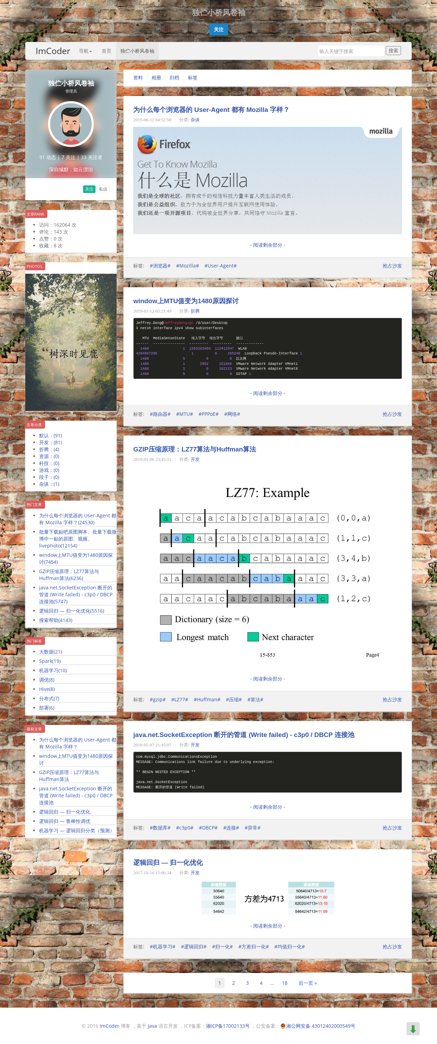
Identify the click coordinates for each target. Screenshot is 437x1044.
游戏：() (49, 470)
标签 (193, 77)
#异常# (253, 827)
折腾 (195, 311)
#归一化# (222, 946)
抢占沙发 (392, 265)
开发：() (50, 442)
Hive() (47, 689)
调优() (46, 679)
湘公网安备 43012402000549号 (320, 1026)
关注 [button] (89, 189)
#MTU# (184, 414)
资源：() (49, 456)
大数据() (50, 651)
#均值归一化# (289, 946)
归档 (174, 77)
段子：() (49, 477)
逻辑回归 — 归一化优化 (64, 811)
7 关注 (68, 157)
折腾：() (49, 449)
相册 (156, 77)
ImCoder (53, 50)
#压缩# (234, 699)
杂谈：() (49, 484)
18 (285, 983)
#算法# (255, 699)
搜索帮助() (55, 620)
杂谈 (195, 119)
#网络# (232, 414)
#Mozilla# (187, 265)
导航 (85, 50)
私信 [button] (103, 189)
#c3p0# (184, 827)
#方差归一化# (253, 946)
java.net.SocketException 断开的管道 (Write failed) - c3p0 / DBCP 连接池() (75, 594)
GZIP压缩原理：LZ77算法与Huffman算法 (69, 775)
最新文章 (34, 728)
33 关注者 (91, 157)
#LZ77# (179, 699)
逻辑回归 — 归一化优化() (71, 610)
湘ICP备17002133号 (228, 1026)
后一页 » (308, 983)
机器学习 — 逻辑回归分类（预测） (77, 830)
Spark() (50, 661)
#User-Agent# (220, 265)
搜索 (393, 50)
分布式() (49, 698)
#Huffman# (207, 699)
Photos (34, 266)
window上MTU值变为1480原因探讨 (185, 301)
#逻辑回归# (194, 946)
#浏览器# (160, 265)
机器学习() (53, 670)
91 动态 (47, 157)
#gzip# (158, 699)
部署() (46, 707)
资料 (138, 77)
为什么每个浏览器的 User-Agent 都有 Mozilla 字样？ (77, 743)
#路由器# (160, 414)
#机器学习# (162, 946)
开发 (195, 459)
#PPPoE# (209, 414)
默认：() (50, 435)
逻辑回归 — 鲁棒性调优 (64, 821)
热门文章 (34, 504)
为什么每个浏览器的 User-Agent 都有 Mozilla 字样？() (77, 519)
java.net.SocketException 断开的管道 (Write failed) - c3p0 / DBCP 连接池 (75, 795)
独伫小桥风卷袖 (137, 50)
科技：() (49, 463)
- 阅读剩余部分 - (267, 245)
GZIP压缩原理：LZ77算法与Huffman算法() (69, 574)
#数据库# (160, 827)
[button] (218, 29)
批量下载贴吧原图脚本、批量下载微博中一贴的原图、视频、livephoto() (78, 538)
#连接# (231, 827)
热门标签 (34, 640)
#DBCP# (208, 827)
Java (152, 1026)
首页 (106, 50)
